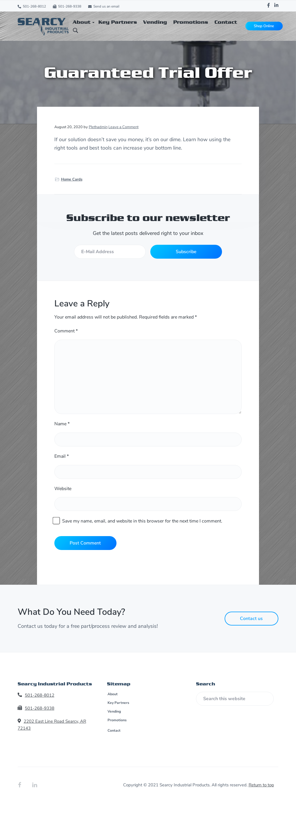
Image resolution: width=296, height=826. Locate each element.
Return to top (261, 785)
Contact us (251, 618)
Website (62, 488)
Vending (114, 711)
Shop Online (264, 26)
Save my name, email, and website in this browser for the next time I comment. (142, 521)
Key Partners (118, 703)
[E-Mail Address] (109, 252)
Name (62, 424)
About (112, 694)
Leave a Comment (123, 127)
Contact (114, 730)
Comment (66, 331)
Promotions (117, 720)
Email (61, 456)
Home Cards (71, 179)
